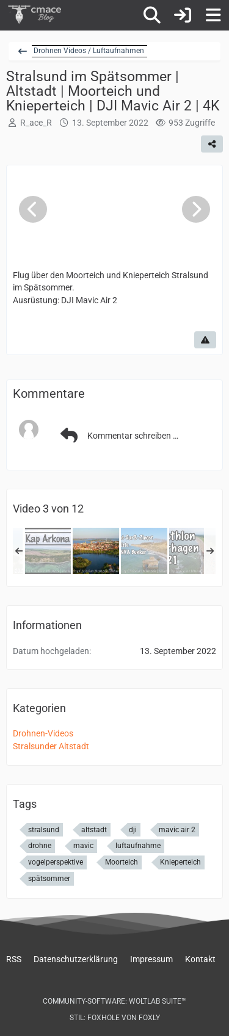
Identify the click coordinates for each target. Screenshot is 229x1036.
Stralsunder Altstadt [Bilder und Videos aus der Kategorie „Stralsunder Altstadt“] (51, 746)
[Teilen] (212, 144)
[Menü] (213, 15)
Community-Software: (114, 1001)
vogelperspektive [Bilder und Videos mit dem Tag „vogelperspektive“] (55, 862)
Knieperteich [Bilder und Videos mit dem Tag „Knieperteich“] (180, 862)
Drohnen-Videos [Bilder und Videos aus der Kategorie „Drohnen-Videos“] (43, 733)
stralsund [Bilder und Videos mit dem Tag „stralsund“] (43, 830)
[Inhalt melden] (205, 339)
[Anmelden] (182, 15)
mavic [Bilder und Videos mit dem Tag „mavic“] (83, 845)
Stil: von (115, 1017)
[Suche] (152, 15)
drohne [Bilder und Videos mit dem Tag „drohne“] (39, 845)
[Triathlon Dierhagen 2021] (192, 551)
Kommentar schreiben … (117, 435)
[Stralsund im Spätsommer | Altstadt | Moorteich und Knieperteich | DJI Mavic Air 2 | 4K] (96, 551)
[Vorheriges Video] (33, 209)
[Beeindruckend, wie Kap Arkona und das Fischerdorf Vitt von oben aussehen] (47, 551)
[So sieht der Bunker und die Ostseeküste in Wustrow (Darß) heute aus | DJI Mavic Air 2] (144, 551)
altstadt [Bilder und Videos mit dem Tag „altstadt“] (94, 830)
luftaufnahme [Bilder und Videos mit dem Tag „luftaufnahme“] (138, 845)
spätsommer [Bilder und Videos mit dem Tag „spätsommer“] (49, 878)
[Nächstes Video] (196, 209)
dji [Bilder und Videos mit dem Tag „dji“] (133, 830)
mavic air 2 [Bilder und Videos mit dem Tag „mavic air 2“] (177, 830)
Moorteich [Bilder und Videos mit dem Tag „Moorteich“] (121, 862)
